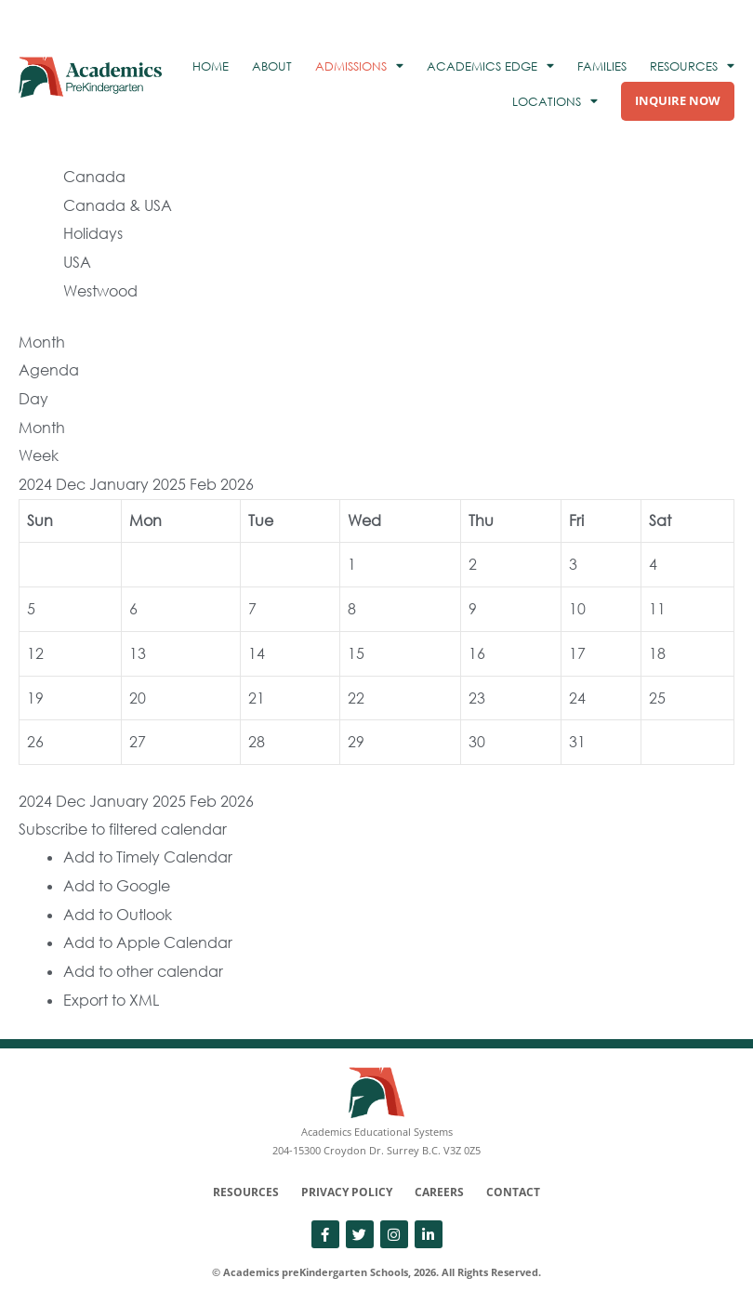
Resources (246, 1169)
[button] (123, 811)
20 (137, 682)
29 (356, 725)
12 (35, 638)
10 (577, 595)
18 (657, 638)
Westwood (100, 284)
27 (137, 725)
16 (477, 638)
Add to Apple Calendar (147, 921)
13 (137, 638)
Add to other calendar (143, 949)
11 (657, 595)
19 (35, 682)
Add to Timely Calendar (147, 838)
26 (35, 725)
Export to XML (111, 977)
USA (77, 256)
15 (356, 638)
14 (256, 638)
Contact (513, 1169)
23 (477, 682)
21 (256, 682)
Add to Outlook (117, 894)
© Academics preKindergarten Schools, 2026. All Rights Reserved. (376, 1249)
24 (577, 682)
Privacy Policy (346, 1169)
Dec (72, 472)
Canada (94, 174)
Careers (439, 1169)
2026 (237, 472)
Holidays (93, 228)
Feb (205, 472)
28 (256, 725)
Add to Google (116, 866)
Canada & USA (117, 201)
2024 (37, 472)
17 (577, 638)
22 (356, 682)
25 (657, 682)
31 (577, 725)
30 (477, 725)
